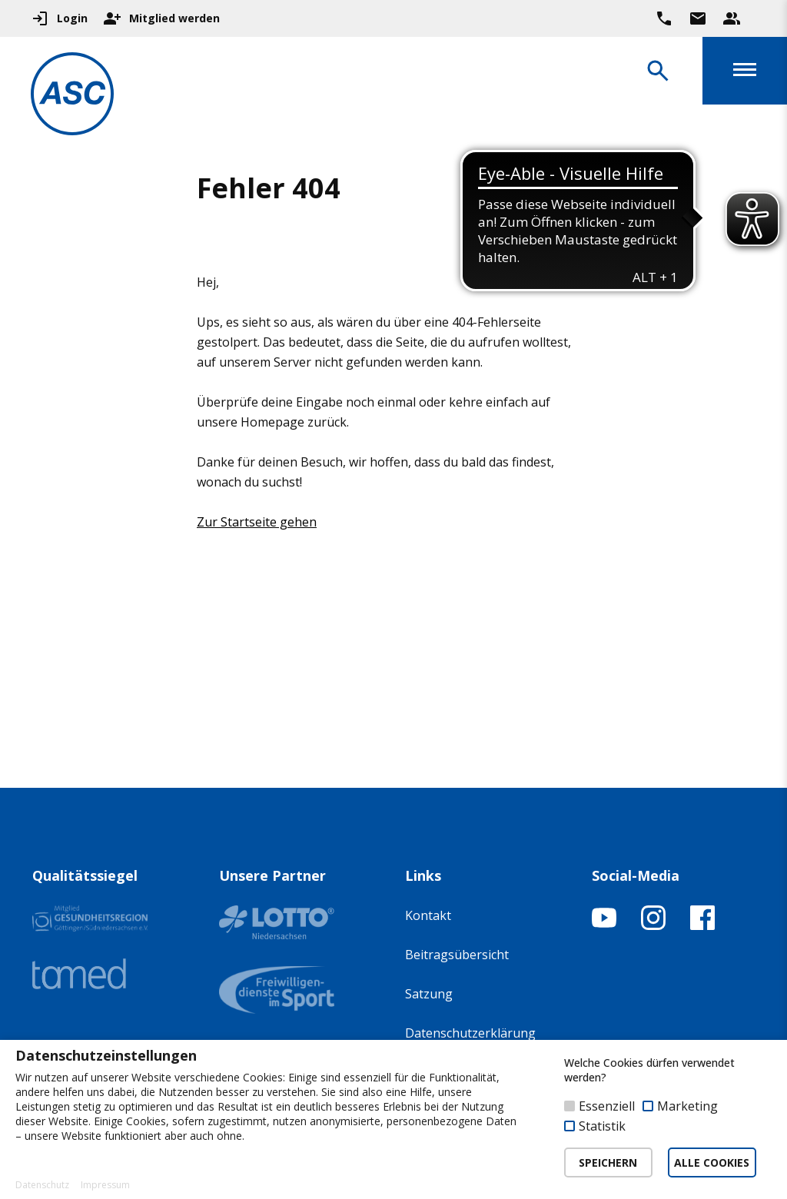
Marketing (687, 1106)
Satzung (429, 993)
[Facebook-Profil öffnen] (702, 925)
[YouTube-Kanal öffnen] (604, 925)
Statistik (602, 1126)
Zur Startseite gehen (257, 521)
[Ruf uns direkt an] (664, 18)
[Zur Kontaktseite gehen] (698, 18)
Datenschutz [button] (42, 1185)
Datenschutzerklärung (470, 1033)
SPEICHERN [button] (608, 1162)
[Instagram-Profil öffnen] (653, 925)
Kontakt (428, 915)
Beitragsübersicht (457, 954)
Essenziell (607, 1106)
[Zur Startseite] (72, 96)
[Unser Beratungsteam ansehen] (731, 18)
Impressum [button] (105, 1185)
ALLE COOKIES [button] (711, 1162)
